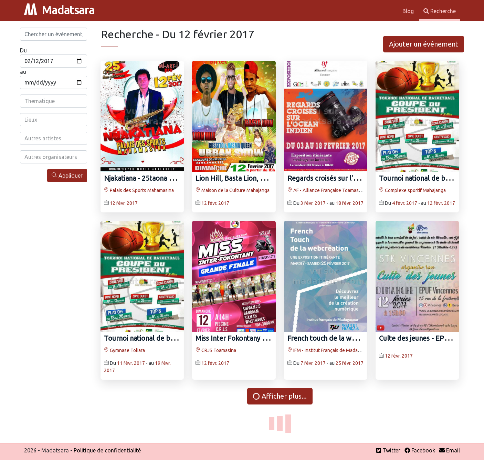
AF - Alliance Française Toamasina (326, 190)
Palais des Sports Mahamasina (139, 190)
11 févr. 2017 (131, 363)
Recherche (439, 11)
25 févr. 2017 (350, 363)
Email (449, 450)
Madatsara (59, 10)
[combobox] (53, 101)
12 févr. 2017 (124, 203)
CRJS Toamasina (216, 350)
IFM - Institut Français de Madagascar (329, 350)
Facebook (419, 450)
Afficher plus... (279, 396)
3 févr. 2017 (313, 203)
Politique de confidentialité (107, 450)
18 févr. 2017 (350, 203)
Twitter (388, 450)
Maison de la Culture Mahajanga (233, 190)
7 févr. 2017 (313, 363)
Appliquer (67, 175)
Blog (408, 11)
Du (23, 50)
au (23, 72)
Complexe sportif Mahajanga (412, 190)
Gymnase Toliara (124, 350)
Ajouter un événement (423, 44)
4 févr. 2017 (404, 203)
